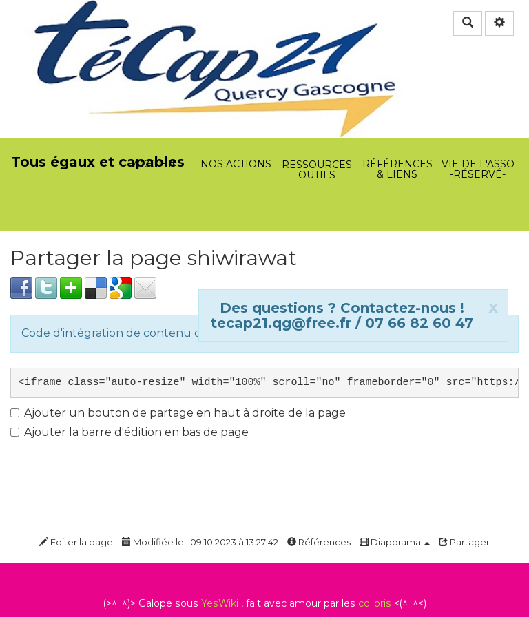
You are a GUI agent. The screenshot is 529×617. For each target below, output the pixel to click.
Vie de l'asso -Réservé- (477, 90)
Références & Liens (397, 90)
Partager (464, 541)
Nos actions (236, 90)
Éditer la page (76, 541)
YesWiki (219, 603)
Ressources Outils (317, 97)
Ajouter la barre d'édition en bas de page (129, 432)
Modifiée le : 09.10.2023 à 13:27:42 (200, 541)
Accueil (155, 90)
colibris (374, 603)
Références (319, 541)
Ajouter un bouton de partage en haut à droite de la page (178, 412)
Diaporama (395, 541)
